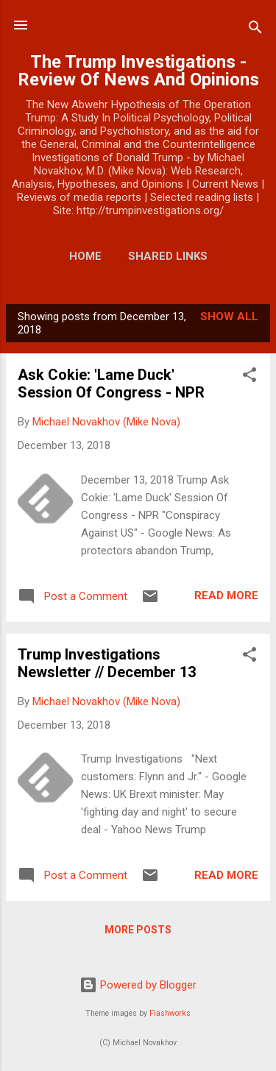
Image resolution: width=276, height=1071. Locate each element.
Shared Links (168, 256)
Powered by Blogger (138, 985)
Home (85, 256)
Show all (229, 316)
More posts (138, 930)
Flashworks (170, 1013)
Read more (226, 595)
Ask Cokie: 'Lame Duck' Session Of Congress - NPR (111, 383)
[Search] (255, 29)
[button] (249, 377)
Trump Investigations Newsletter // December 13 (107, 663)
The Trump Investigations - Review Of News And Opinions (138, 71)
